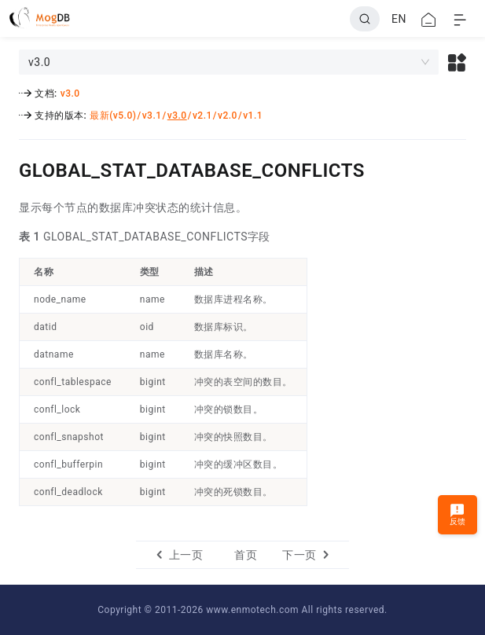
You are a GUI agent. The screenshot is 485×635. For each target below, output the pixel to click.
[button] (457, 62)
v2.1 (202, 115)
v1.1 (253, 115)
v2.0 (227, 115)
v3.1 (152, 115)
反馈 (458, 514)
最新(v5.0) (113, 115)
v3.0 (70, 93)
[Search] (365, 18)
